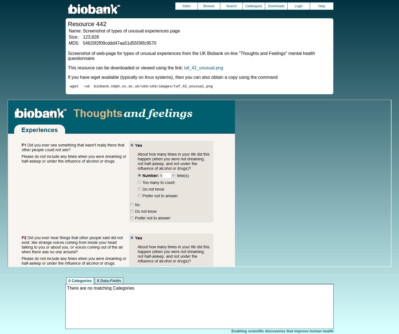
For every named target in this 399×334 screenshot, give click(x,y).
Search (231, 6)
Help (321, 6)
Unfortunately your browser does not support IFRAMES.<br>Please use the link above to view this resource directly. (199, 184)
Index (186, 6)
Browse (208, 6)
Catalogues (253, 6)
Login (299, 6)
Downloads (276, 6)
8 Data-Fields (109, 281)
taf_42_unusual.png (203, 67)
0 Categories (80, 281)
